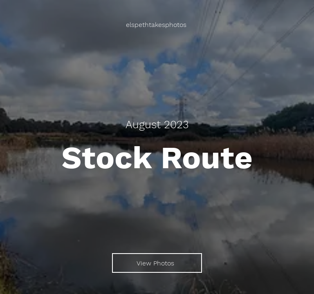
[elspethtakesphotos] (157, 25)
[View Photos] (157, 263)
